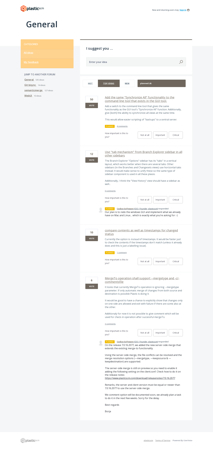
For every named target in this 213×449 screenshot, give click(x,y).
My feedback (31, 62)
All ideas (28, 52)
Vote (91, 105)
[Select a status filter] (162, 83)
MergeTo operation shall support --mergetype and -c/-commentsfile (142, 280)
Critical (178, 136)
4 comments (122, 126)
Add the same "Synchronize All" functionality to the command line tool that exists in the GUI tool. (139, 99)
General (29, 79)
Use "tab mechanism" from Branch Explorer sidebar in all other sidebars (143, 153)
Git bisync (30, 85)
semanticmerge (33, 90)
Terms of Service (162, 440)
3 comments (110, 324)
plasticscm (148, 440)
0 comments (110, 191)
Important (161, 136)
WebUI (28, 95)
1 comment (122, 252)
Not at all (146, 136)
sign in (183, 10)
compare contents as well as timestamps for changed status (141, 232)
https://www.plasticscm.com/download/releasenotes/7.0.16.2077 (140, 378)
